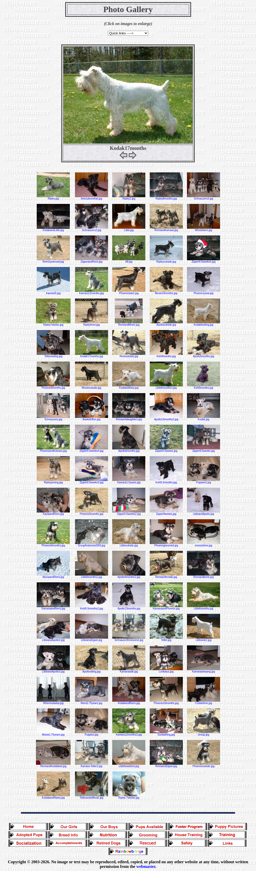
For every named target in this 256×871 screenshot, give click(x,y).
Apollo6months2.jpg (128, 575)
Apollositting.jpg (91, 670)
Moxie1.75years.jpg (53, 733)
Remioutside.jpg (128, 355)
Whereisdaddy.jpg (53, 702)
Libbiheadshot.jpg (128, 765)
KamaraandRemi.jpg (53, 607)
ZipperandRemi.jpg (91, 260)
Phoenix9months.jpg (53, 386)
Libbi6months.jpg (203, 607)
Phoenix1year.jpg (203, 292)
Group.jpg (203, 733)
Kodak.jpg (203, 418)
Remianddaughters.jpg (128, 418)
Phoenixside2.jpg (128, 292)
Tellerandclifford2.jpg (91, 796)
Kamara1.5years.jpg (128, 481)
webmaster (145, 866)
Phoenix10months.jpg (166, 702)
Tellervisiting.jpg (53, 355)
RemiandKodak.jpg (166, 575)
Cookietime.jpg (203, 702)
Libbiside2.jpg (203, 638)
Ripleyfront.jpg (91, 323)
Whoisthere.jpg (203, 229)
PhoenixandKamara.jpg (53, 449)
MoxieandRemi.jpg (53, 575)
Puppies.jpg (91, 733)
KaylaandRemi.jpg (53, 512)
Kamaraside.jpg (128, 670)
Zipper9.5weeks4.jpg (91, 449)
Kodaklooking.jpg (203, 323)
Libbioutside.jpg (128, 544)
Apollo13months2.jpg (166, 418)
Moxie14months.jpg (166, 292)
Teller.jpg (166, 638)
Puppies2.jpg (203, 481)
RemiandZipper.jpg (166, 765)
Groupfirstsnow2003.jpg (91, 544)
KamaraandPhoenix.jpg (166, 607)
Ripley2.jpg (128, 197)
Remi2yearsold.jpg (53, 260)
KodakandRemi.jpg (128, 702)
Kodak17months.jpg (91, 355)
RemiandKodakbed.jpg (53, 765)
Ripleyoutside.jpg (166, 260)
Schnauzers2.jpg (91, 229)
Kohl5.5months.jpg (166, 481)
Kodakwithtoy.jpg (128, 386)
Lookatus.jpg (166, 670)
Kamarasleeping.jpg (203, 670)
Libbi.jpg (128, 229)
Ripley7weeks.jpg (53, 323)
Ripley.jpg (53, 197)
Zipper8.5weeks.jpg (166, 449)
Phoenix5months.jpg (91, 512)
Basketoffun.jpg (91, 418)
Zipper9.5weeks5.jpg (203, 260)
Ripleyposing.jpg (53, 481)
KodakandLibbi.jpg (53, 229)
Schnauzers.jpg (53, 418)
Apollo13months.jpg (128, 607)
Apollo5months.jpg (203, 355)
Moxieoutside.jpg (91, 386)
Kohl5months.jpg (203, 386)
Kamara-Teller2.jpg (91, 765)
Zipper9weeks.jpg (166, 512)
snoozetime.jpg (203, 544)
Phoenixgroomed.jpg (166, 544)
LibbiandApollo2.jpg (53, 638)
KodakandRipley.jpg (53, 796)
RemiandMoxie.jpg (129, 323)
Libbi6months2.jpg (91, 575)
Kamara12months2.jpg (128, 733)
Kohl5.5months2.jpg (91, 607)
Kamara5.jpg (53, 292)
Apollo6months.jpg (128, 449)
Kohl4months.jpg (166, 355)
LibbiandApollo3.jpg (53, 670)
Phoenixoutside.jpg (203, 765)
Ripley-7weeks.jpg (128, 796)
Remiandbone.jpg (203, 575)
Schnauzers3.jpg (203, 197)
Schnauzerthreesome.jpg (128, 638)
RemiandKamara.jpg (166, 229)
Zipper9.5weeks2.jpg (128, 512)
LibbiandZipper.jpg (91, 638)
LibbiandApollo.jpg (203, 512)
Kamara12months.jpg (91, 292)
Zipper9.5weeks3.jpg (91, 481)
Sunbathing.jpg (166, 733)
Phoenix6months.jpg (53, 544)
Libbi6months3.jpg (166, 386)
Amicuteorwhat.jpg (91, 197)
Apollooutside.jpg (166, 323)
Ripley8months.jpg (166, 197)
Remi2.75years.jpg (91, 702)
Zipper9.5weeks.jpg (203, 449)
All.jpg (128, 260)
